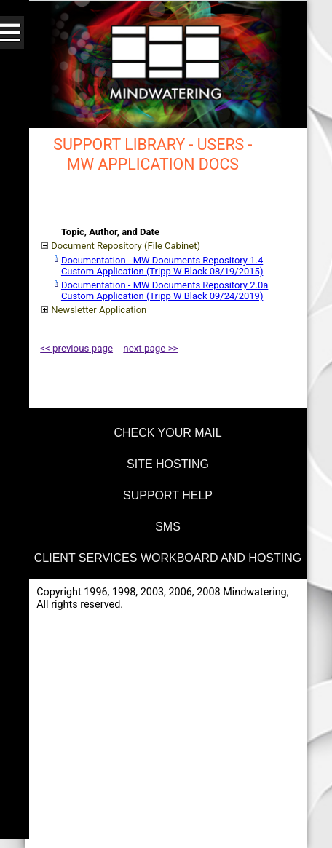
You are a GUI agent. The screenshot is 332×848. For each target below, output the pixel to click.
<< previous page (76, 348)
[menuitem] (166, 430)
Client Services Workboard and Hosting (167, 558)
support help (168, 495)
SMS (168, 526)
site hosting (168, 464)
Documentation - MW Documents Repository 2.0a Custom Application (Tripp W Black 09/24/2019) (164, 290)
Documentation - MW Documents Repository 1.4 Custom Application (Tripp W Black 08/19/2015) (162, 266)
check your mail (167, 433)
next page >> (150, 348)
